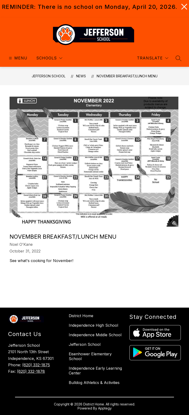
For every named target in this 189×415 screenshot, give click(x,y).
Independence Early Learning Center (95, 370)
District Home (81, 315)
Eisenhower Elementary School (90, 356)
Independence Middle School (95, 334)
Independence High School (93, 325)
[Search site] (178, 58)
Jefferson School (48, 76)
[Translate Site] (152, 58)
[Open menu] (17, 58)
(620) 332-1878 (31, 371)
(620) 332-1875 (36, 364)
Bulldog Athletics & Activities (94, 382)
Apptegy (105, 408)
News (81, 76)
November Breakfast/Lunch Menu (127, 76)
